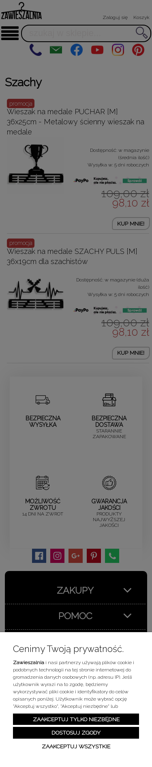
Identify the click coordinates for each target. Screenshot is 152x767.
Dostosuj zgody (76, 732)
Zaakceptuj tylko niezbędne (76, 719)
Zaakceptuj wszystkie (76, 746)
